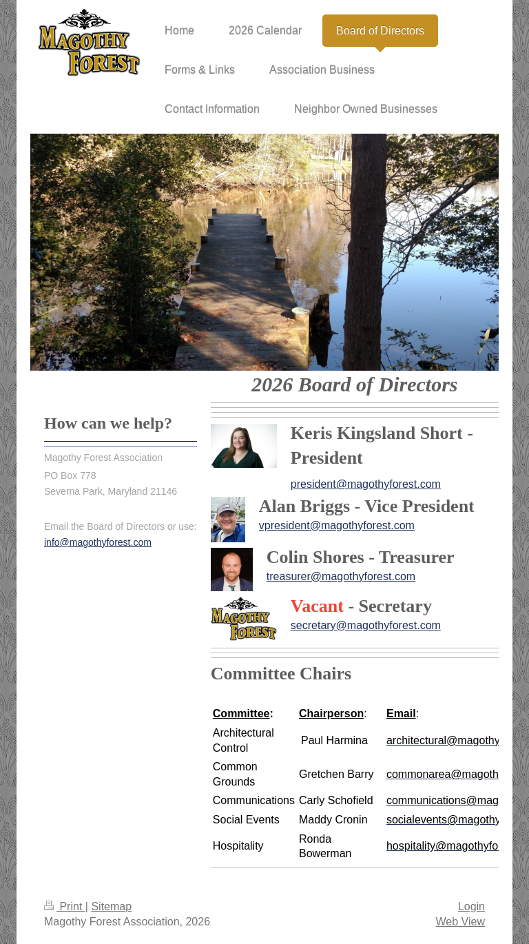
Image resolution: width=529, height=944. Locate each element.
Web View (460, 921)
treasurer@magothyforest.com (341, 576)
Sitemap (111, 906)
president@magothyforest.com (366, 484)
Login (471, 906)
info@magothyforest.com (98, 542)
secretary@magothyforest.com (366, 625)
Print (64, 906)
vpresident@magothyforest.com (337, 525)
